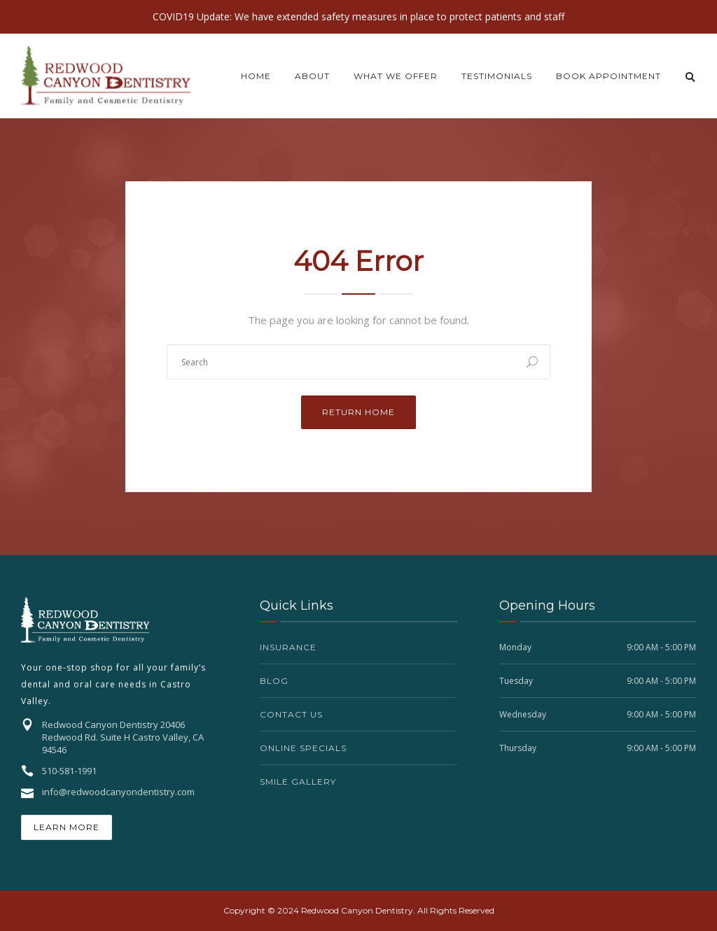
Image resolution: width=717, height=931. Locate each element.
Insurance (288, 647)
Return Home (358, 412)
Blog (274, 681)
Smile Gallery (298, 781)
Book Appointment (608, 76)
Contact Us (291, 714)
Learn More (66, 827)
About (312, 76)
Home (256, 76)
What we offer (396, 76)
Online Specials (303, 748)
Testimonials (496, 76)
